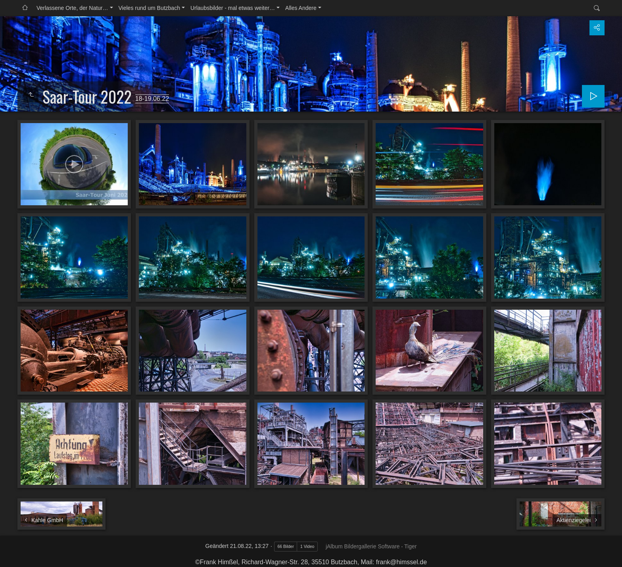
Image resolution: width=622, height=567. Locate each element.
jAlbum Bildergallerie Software (363, 546)
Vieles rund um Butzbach (149, 8)
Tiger (410, 546)
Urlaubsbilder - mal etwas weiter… (232, 8)
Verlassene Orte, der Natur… (72, 8)
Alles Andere (301, 8)
